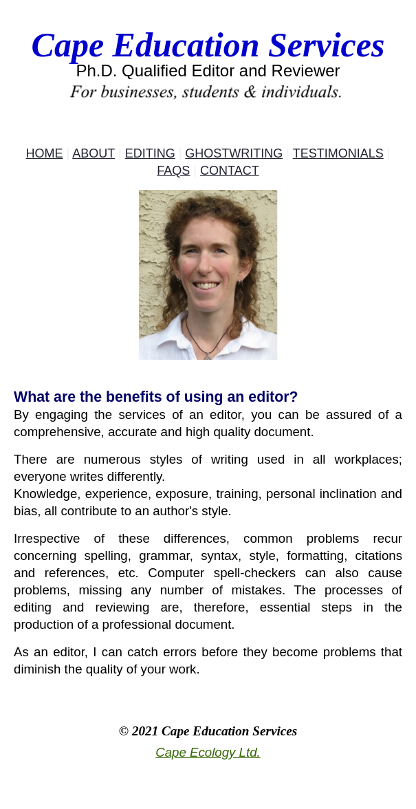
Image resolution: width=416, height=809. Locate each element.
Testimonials (338, 153)
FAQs (173, 170)
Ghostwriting (234, 153)
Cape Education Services (208, 44)
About (93, 153)
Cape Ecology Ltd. (207, 752)
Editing (150, 153)
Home (44, 153)
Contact (229, 170)
